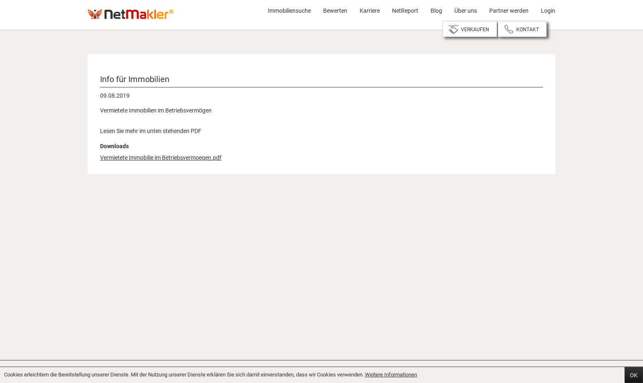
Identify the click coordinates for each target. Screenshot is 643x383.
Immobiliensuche (289, 10)
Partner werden (509, 10)
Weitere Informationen (391, 375)
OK (634, 375)
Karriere (370, 10)
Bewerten (335, 10)
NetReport (405, 10)
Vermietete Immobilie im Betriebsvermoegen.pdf (160, 157)
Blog (436, 10)
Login (548, 10)
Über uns (465, 10)
